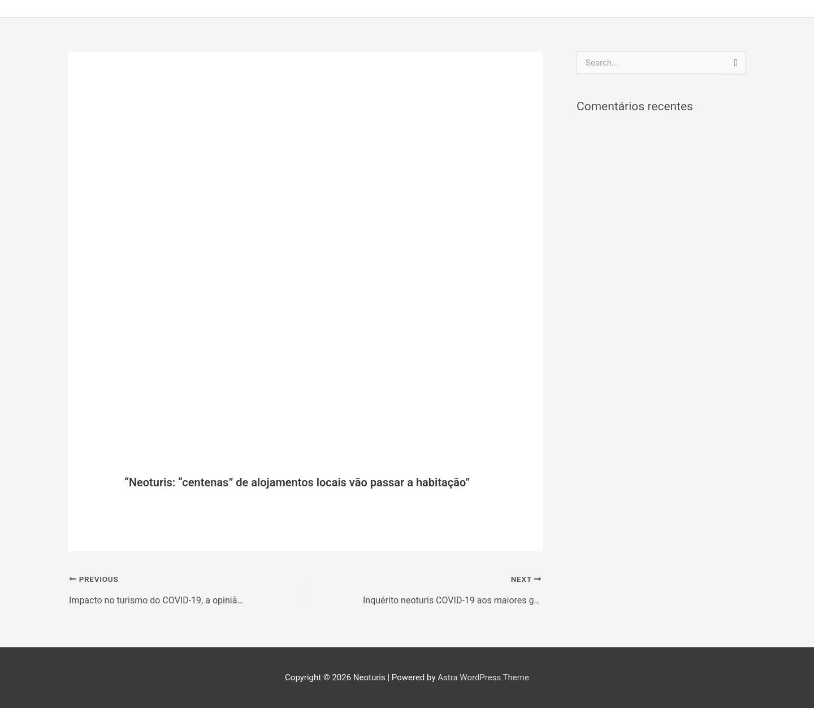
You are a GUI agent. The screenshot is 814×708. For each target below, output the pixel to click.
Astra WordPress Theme (483, 677)
